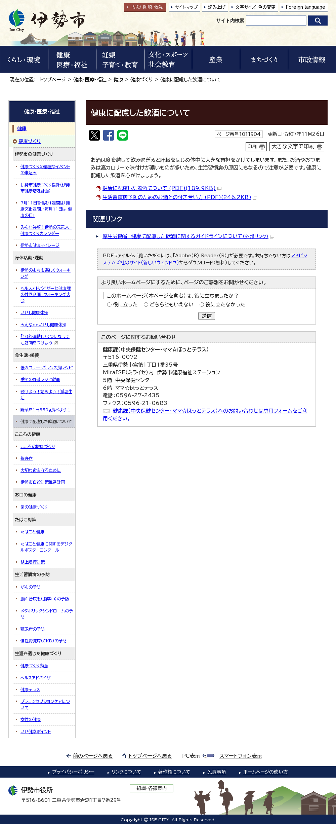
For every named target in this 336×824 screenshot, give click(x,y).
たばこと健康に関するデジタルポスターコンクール (46, 547)
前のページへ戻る (93, 755)
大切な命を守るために (40, 470)
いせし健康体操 (34, 312)
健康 (118, 79)
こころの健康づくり (37, 446)
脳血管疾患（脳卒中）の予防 (44, 599)
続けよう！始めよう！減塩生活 (46, 394)
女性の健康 (30, 719)
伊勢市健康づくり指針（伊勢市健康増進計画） (45, 188)
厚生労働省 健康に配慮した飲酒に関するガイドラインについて (188, 236)
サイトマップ (186, 7)
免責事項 (216, 772)
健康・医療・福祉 (89, 79)
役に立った (125, 304)
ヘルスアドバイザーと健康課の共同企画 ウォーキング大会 (45, 294)
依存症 (26, 458)
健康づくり (141, 79)
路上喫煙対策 (32, 562)
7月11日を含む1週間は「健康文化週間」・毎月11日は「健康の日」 (46, 209)
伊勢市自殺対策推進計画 (42, 482)
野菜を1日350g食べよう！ (45, 410)
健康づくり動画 (34, 666)
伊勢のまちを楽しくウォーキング (45, 273)
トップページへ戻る (150, 755)
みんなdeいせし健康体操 (43, 325)
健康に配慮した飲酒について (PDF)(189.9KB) (161, 188)
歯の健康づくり (34, 507)
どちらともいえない (172, 304)
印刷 (252, 146)
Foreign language (305, 7)
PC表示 (191, 755)
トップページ (52, 79)
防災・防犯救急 (147, 7)
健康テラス (30, 689)
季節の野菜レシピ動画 (40, 379)
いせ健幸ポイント (35, 731)
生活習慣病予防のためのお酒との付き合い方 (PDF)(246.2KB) (179, 197)
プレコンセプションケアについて (45, 704)
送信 (207, 316)
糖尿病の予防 (32, 629)
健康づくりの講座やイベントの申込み (45, 169)
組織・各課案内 (151, 788)
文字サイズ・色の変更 (256, 7)
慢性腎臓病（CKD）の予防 (43, 641)
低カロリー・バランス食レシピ (46, 368)
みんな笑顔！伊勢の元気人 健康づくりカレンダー (46, 230)
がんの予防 (30, 587)
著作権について (174, 772)
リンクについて (126, 772)
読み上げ (216, 7)
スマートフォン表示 (240, 755)
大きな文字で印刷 (292, 146)
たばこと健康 (32, 532)
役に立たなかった (225, 304)
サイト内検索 (230, 20)
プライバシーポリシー (73, 772)
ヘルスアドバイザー (37, 678)
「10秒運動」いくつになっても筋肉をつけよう (45, 339)
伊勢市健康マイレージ (39, 245)
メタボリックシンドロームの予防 (46, 614)
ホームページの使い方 (265, 772)
